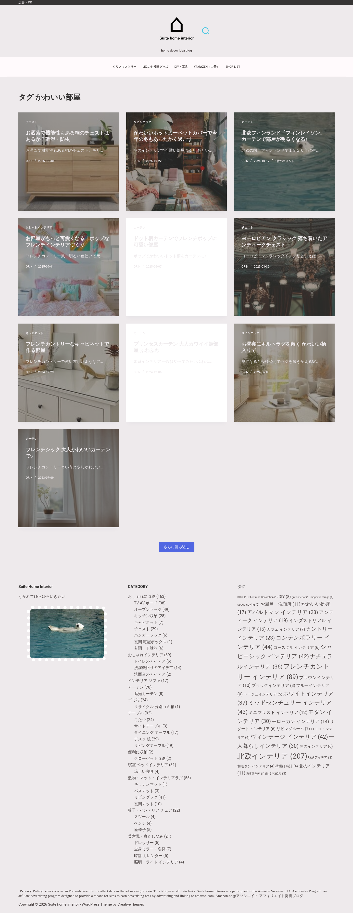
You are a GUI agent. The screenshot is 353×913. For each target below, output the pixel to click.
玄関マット (144, 804)
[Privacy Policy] (30, 891)
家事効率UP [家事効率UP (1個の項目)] (255, 773)
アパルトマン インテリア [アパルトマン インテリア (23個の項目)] (282, 612)
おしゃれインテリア (39, 227)
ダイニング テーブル (152, 732)
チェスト (32, 122)
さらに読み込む (176, 547)
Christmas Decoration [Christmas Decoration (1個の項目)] (262, 597)
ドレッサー (144, 842)
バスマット (144, 791)
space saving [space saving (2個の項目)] (248, 604)
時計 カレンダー (148, 855)
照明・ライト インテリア (156, 862)
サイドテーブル (148, 726)
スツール (142, 816)
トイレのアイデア (149, 661)
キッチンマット (148, 784)
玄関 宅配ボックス (150, 642)
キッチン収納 (146, 615)
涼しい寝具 (144, 771)
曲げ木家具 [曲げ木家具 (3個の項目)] (275, 773)
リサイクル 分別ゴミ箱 (154, 706)
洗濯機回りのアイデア (153, 667)
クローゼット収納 (149, 758)
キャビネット (34, 333)
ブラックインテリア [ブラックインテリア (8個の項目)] (273, 685)
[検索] (205, 31)
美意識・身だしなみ (145, 836)
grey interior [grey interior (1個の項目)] (300, 597)
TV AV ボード (146, 603)
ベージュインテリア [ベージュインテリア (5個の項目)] (263, 694)
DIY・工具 (181, 66)
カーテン (247, 122)
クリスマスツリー (124, 66)
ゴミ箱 (134, 700)
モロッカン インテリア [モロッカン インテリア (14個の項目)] (300, 721)
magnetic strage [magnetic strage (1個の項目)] (322, 597)
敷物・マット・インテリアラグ (155, 778)
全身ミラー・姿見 (149, 849)
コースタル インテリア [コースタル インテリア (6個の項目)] (297, 647)
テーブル (136, 713)
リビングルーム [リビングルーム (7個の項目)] (293, 728)
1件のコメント (284, 161)
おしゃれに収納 (141, 596)
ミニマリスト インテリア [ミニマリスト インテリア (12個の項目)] (278, 712)
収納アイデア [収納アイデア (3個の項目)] (320, 757)
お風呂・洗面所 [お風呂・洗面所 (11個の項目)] (281, 604)
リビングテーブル (149, 745)
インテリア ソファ (144, 680)
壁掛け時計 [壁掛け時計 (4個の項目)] (286, 766)
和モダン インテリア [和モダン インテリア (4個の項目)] (255, 766)
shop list (233, 66)
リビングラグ (142, 122)
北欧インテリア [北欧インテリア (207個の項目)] (272, 756)
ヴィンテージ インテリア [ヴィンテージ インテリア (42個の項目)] (289, 737)
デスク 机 (142, 739)
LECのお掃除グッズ (155, 66)
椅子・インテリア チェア (150, 810)
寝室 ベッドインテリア (148, 765)
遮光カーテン (146, 693)
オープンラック (148, 609)
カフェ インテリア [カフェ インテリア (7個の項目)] (286, 629)
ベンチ (140, 823)
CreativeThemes (130, 904)
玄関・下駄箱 (146, 648)
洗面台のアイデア (149, 674)
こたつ (140, 719)
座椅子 (140, 829)
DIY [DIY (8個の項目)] (284, 596)
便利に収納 (138, 752)
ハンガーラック (148, 635)
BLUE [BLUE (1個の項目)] (242, 597)
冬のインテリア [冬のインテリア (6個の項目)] (316, 746)
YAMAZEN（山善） (206, 66)
